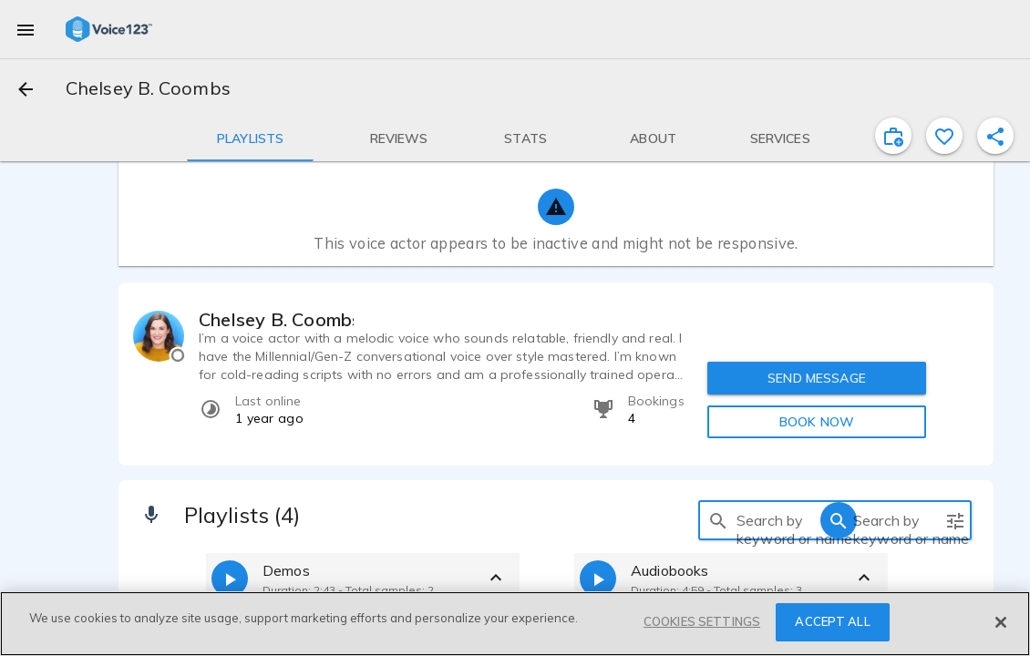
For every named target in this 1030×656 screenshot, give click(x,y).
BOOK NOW (816, 422)
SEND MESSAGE (816, 378)
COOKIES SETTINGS (702, 621)
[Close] (1001, 622)
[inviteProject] (893, 136)
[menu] (25, 29)
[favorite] (944, 136)
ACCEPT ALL (832, 621)
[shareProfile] (995, 136)
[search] (718, 520)
